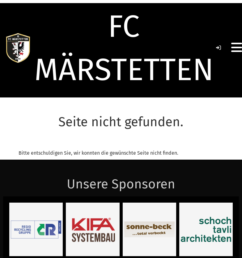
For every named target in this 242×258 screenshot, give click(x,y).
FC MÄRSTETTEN (124, 48)
